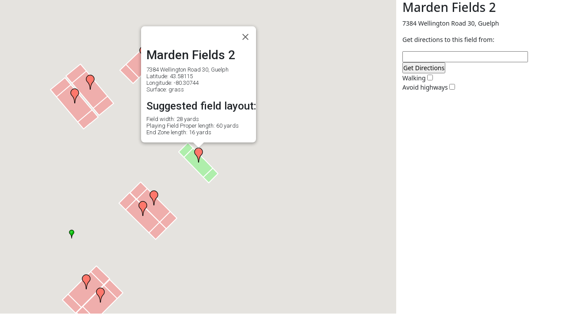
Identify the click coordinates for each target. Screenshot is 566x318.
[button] (74, 95)
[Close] (245, 37)
